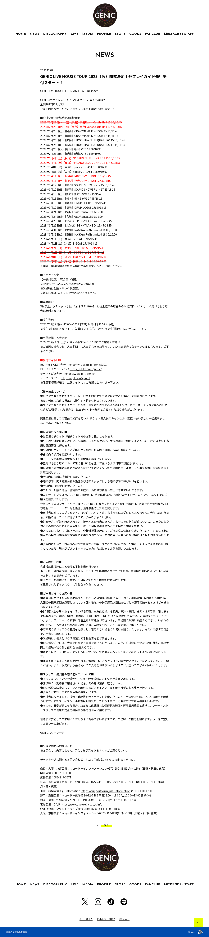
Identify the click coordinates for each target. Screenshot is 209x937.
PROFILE (104, 34)
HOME (20, 34)
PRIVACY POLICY (106, 918)
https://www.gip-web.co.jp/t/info (81, 804)
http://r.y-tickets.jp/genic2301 (87, 364)
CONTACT (124, 918)
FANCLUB (152, 34)
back (105, 825)
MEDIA (87, 34)
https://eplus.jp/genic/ (75, 378)
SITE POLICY (86, 918)
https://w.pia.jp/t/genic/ (79, 373)
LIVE (74, 34)
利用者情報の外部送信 (16, 932)
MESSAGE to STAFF (179, 34)
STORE (120, 34)
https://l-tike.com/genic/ (86, 369)
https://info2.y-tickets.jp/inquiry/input (110, 759)
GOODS (135, 34)
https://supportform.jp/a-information (105, 791)
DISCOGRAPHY (55, 34)
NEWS (34, 34)
